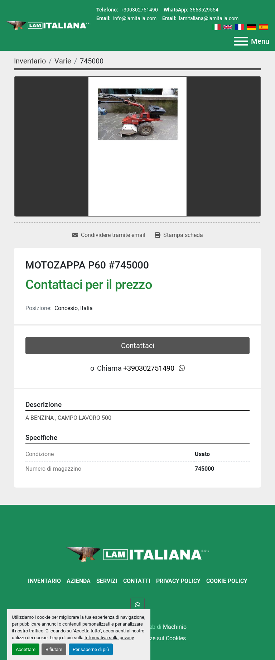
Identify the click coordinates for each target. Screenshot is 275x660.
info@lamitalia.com (134, 18)
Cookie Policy (226, 581)
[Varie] (62, 61)
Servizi (106, 581)
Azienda (79, 581)
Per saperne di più (91, 649)
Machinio (175, 626)
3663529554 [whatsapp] (204, 10)
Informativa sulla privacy (109, 637)
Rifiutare (53, 649)
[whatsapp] (182, 368)
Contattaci (137, 345)
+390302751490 (139, 10)
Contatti (136, 581)
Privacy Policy (178, 581)
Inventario (44, 581)
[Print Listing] (179, 235)
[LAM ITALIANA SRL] (137, 553)
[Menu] (241, 41)
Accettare (25, 649)
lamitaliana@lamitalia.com (208, 18)
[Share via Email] (109, 235)
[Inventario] (30, 61)
